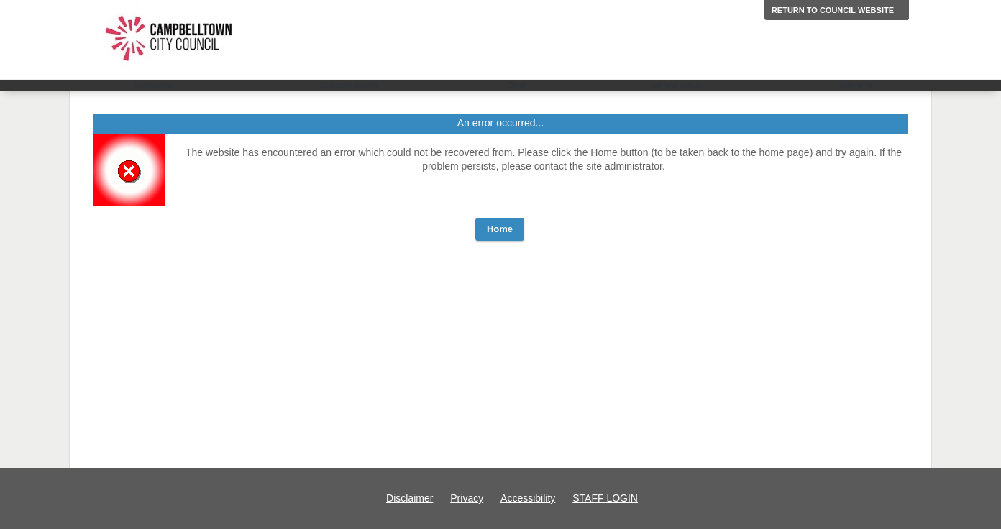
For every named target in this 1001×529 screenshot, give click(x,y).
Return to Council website (833, 10)
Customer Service (349, 85)
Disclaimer (409, 498)
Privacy (466, 498)
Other (517, 85)
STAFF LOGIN (605, 498)
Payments (856, 85)
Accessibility (528, 498)
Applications (153, 85)
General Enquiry (677, 85)
